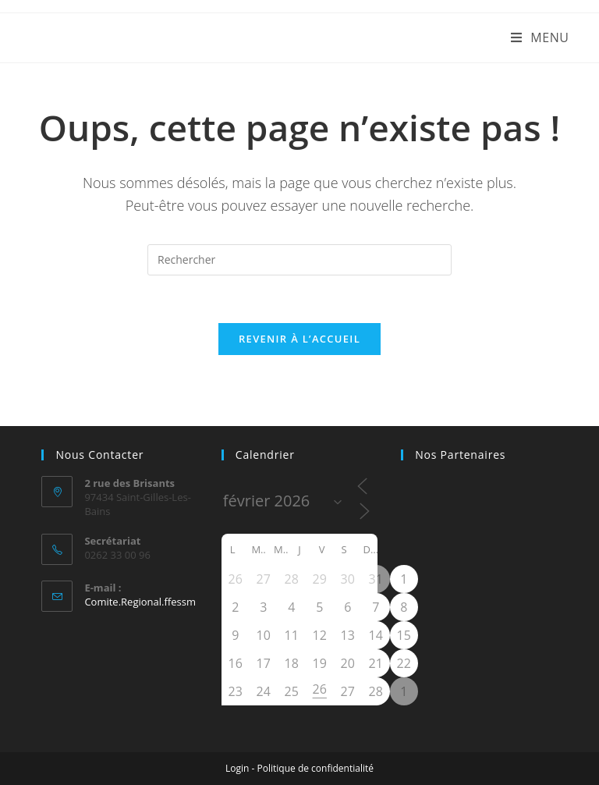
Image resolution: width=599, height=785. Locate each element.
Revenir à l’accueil (299, 339)
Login (237, 768)
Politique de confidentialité (315, 768)
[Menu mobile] (540, 37)
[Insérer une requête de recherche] (299, 259)
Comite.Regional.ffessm (140, 602)
